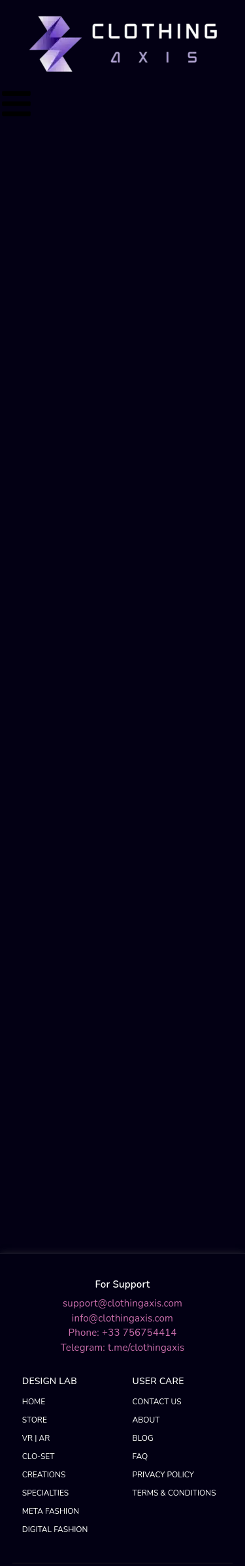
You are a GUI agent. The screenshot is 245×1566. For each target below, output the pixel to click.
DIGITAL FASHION (55, 1315)
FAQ (140, 1242)
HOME (34, 1188)
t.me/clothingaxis (146, 1133)
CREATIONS (44, 1261)
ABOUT (146, 1206)
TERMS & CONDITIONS (174, 1279)
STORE (34, 1206)
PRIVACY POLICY (163, 1261)
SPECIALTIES (45, 1279)
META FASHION (51, 1297)
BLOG (143, 1224)
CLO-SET (38, 1242)
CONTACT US (157, 1188)
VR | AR (36, 1224)
